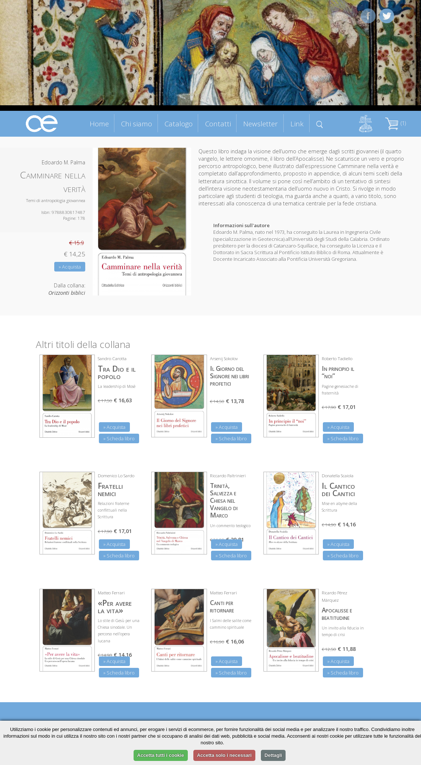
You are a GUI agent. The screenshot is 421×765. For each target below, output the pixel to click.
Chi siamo (136, 123)
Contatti (218, 123)
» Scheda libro (119, 438)
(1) (395, 123)
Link (297, 123)
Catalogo (179, 123)
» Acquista (70, 266)
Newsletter (260, 123)
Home (99, 123)
